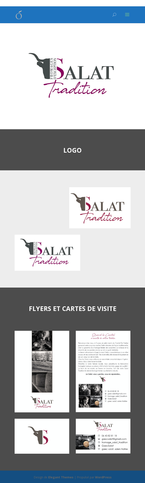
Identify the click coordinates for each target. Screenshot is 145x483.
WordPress (103, 477)
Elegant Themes (60, 477)
